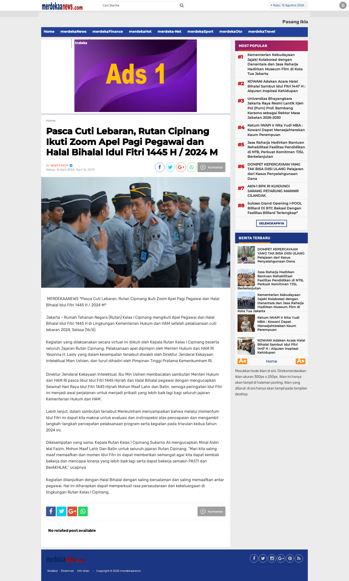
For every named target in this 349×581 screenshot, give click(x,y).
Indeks (81, 43)
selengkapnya (271, 223)
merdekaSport (200, 31)
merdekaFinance (107, 31)
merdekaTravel (261, 31)
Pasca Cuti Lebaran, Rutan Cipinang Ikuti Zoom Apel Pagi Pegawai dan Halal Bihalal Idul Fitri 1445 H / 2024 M (132, 141)
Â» (300, 361)
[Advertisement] (19, 87)
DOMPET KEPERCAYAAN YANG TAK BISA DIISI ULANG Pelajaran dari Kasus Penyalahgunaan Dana (275, 171)
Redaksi (52, 571)
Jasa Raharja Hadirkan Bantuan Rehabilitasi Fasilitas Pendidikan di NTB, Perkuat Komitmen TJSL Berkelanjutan (276, 149)
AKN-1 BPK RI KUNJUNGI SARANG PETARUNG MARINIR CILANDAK (273, 191)
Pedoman (67, 571)
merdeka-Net (169, 31)
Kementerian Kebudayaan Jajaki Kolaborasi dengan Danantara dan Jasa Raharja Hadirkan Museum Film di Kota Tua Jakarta (275, 64)
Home (49, 31)
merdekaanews (130, 571)
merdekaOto (230, 31)
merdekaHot (140, 31)
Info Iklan (83, 571)
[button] (19, 14)
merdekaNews (73, 31)
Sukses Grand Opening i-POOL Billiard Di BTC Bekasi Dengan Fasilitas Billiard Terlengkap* (274, 208)
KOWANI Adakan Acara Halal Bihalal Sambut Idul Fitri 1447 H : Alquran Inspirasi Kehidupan (276, 86)
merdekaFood (56, 43)
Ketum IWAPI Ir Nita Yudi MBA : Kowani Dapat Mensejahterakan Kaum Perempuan (276, 130)
